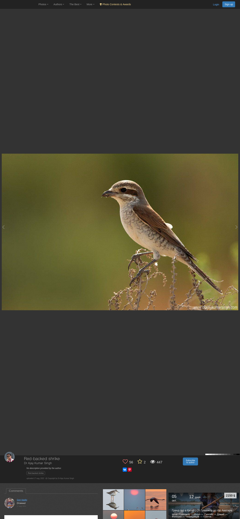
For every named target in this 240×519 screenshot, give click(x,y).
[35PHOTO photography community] (18, 4)
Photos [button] (43, 4)
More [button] (90, 4)
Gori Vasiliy (22, 500)
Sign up (229, 4)
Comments (16, 490)
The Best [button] (75, 4)
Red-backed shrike (36, 473)
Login (216, 4)
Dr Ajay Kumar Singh (38, 463)
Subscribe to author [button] (190, 461)
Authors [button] (59, 4)
